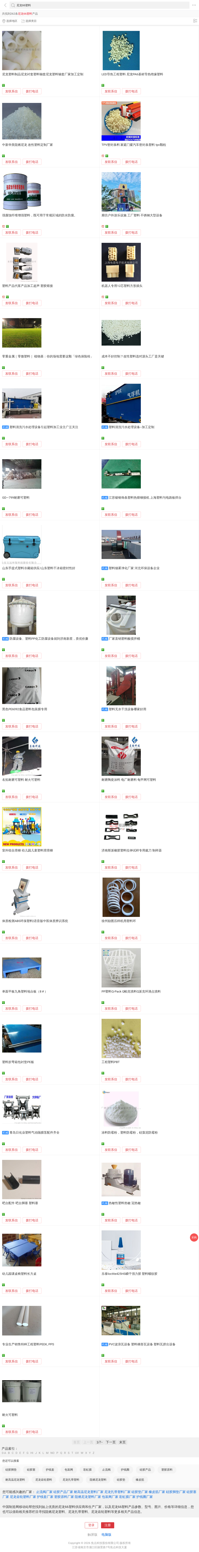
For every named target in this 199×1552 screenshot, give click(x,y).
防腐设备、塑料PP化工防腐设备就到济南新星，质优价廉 (49, 639)
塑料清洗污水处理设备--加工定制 (131, 427)
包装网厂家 (110, 1497)
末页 (122, 1442)
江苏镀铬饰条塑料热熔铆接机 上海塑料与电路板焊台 (145, 497)
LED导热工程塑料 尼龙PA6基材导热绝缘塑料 (132, 74)
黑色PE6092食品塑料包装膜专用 (24, 709)
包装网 (69, 1469)
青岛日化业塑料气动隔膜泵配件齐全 (34, 1132)
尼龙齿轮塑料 (43, 1479)
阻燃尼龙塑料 (98, 1479)
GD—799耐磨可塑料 (15, 497)
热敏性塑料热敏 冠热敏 (125, 1203)
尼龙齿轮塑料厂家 (23, 1497)
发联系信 (11, 91)
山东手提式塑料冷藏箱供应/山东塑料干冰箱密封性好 (38, 568)
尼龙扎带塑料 (71, 1479)
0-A (4, 1453)
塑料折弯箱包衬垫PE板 (18, 1062)
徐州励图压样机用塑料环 (119, 921)
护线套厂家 (45, 1497)
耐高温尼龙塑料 (15, 1479)
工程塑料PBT (111, 1062)
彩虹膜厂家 (127, 1497)
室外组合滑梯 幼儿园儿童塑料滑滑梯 (27, 850)
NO (52, 1453)
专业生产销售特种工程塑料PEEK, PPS (28, 1344)
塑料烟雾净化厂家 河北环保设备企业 (134, 568)
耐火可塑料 (10, 1415)
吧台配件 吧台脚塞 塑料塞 (20, 1203)
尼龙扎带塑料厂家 (117, 1492)
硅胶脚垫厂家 (176, 1492)
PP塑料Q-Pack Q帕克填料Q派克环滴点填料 (131, 991)
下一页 (111, 1442)
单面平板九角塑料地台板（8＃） (25, 991)
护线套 (50, 1469)
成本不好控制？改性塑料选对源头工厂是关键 (133, 356)
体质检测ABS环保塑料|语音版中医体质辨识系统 (35, 921)
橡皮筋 (140, 1479)
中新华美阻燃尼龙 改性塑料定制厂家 (27, 145)
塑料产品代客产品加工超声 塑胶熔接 (27, 286)
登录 (91, 1525)
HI (31, 1453)
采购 (194, 1237)
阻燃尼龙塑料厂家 (88, 1497)
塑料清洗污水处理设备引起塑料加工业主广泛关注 (44, 427)
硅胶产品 (145, 1469)
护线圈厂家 (144, 1497)
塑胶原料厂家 (64, 1497)
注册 (108, 1525)
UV (77, 1453)
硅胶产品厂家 (63, 1492)
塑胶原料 (167, 1469)
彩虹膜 (87, 1469)
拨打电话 (32, 91)
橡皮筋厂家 (157, 1492)
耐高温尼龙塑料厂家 (89, 1492)
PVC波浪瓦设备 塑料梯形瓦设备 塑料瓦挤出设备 (142, 1344)
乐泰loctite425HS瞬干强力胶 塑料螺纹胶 (129, 1274)
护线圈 (125, 1469)
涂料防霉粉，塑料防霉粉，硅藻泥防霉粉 (130, 1132)
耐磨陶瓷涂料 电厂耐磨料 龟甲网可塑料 (129, 780)
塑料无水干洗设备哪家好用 (127, 709)
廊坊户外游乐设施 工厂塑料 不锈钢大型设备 (132, 215)
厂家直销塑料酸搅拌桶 (124, 639)
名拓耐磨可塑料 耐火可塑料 (21, 780)
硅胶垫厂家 (139, 1492)
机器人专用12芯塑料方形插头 (122, 286)
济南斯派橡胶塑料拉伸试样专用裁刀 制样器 (132, 850)
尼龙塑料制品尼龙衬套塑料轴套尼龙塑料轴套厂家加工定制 (42, 74)
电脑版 (106, 1535)
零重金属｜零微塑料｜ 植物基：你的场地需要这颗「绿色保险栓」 (48, 356)
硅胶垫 (121, 1479)
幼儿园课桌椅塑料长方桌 (19, 1274)
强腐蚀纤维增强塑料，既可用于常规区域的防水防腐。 (39, 215)
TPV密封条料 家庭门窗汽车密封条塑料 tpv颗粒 (134, 145)
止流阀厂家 (44, 1492)
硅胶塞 (31, 1469)
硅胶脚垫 (11, 1469)
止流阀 (106, 1469)
